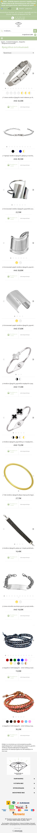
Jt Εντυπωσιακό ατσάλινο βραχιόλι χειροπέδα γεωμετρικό (19, 209)
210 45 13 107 (20, 19)
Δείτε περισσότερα (25, 107)
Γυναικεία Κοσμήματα (12, 42)
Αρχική (3, 42)
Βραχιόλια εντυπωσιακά (8, 43)
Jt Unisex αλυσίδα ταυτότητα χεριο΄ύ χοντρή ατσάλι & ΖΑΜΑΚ (19, 606)
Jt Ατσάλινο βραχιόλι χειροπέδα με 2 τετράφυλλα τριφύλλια (19, 442)
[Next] (33, 73)
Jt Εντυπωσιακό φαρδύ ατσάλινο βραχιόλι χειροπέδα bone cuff (19, 267)
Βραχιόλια (22, 42)
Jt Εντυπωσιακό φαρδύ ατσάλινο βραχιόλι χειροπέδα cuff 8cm (19, 325)
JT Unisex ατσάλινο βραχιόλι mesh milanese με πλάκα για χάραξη (19, 97)
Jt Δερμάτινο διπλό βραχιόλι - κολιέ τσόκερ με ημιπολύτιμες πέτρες (19, 726)
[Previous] (4, 73)
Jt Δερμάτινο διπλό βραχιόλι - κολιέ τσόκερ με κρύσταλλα (19, 668)
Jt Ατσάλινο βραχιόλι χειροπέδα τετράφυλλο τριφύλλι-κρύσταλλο (19, 383)
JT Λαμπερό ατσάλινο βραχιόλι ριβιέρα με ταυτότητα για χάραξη (19, 156)
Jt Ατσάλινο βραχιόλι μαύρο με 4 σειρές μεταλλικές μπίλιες (19, 548)
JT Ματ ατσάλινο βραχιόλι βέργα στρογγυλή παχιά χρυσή (19, 495)
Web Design (17, 828)
